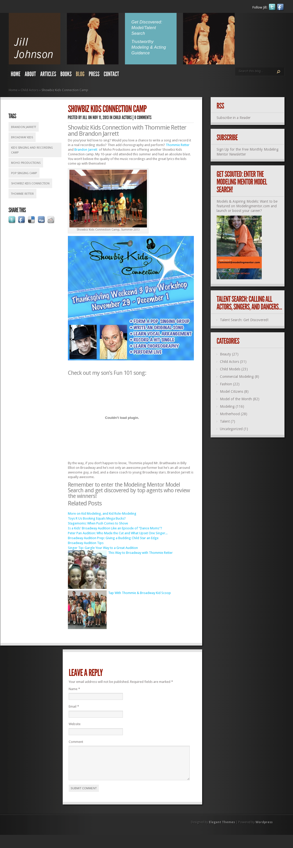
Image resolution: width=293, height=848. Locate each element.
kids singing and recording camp (32, 150)
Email (74, 706)
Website (75, 724)
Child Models (230, 369)
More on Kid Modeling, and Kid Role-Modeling (102, 513)
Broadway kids (22, 137)
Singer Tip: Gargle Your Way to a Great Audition (103, 548)
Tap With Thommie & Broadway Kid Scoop (139, 593)
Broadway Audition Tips (86, 543)
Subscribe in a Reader (234, 118)
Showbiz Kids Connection (30, 183)
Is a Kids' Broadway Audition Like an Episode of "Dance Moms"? (115, 528)
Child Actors (29, 90)
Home (13, 90)
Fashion (226, 384)
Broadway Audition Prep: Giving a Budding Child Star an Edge (113, 538)
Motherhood (230, 414)
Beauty (225, 354)
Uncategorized (231, 429)
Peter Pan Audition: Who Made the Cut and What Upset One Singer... (118, 533)
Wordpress (264, 828)
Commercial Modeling (237, 377)
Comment (76, 742)
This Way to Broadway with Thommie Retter (140, 553)
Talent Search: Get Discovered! (244, 320)
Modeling (227, 406)
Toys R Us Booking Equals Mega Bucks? (97, 518)
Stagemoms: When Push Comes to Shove (98, 523)
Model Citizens (231, 391)
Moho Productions (26, 163)
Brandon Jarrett (23, 127)
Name (74, 689)
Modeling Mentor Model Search (124, 487)
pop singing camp (24, 173)
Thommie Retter (22, 194)
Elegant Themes (222, 828)
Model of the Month (236, 399)
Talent (225, 421)
